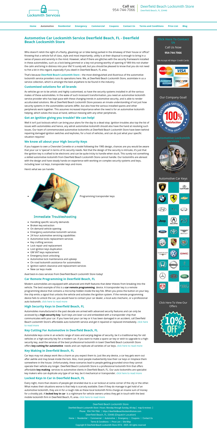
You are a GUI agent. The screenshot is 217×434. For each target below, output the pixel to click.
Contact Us (129, 25)
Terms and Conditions (151, 25)
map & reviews (145, 408)
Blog (185, 25)
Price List (173, 25)
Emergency (81, 25)
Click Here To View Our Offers (173, 304)
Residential (64, 25)
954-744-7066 (123, 9)
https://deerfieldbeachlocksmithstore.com (122, 411)
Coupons (114, 25)
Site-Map (127, 422)
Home (33, 25)
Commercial (98, 25)
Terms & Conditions (100, 422)
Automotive (47, 25)
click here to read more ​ (54, 301)
